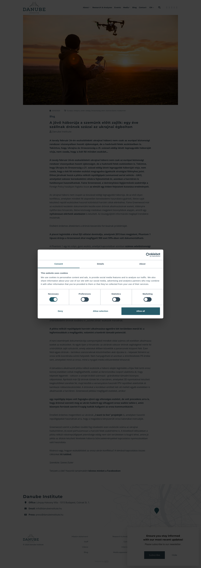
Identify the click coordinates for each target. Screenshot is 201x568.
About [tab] (142, 264)
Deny (60, 311)
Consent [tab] (58, 264)
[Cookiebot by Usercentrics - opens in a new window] (148, 255)
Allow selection (100, 311)
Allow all (140, 311)
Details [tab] (100, 264)
